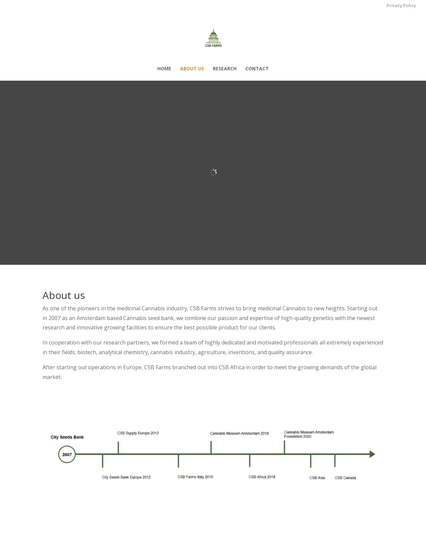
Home (164, 69)
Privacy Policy (401, 5)
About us (192, 69)
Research (225, 69)
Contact (257, 69)
